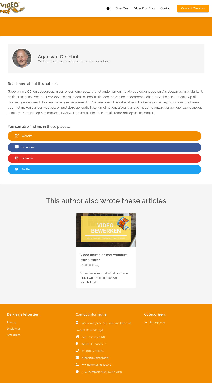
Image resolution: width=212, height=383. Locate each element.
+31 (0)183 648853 (93, 351)
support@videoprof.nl (95, 358)
